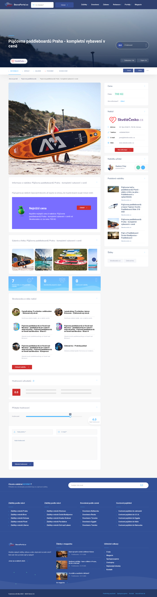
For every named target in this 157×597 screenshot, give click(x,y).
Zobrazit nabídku (22, 367)
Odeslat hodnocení (23, 464)
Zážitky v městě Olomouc (56, 511)
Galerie (37, 71)
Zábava (106, 5)
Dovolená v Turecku (90, 518)
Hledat (64, 5)
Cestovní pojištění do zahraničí (130, 511)
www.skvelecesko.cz (126, 143)
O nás (108, 552)
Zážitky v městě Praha (19, 511)
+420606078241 (124, 132)
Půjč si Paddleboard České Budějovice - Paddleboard (129, 235)
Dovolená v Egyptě (89, 522)
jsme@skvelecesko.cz (127, 137)
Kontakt (109, 569)
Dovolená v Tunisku (90, 525)
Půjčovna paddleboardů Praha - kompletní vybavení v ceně (131, 221)
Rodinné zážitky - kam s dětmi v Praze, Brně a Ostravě (83, 562)
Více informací (124, 150)
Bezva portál (13, 79)
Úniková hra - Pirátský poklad (75, 346)
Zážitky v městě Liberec (20, 525)
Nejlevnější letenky (113, 566)
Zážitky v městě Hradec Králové (59, 518)
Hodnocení (62, 71)
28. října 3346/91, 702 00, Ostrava (130, 127)
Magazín (138, 5)
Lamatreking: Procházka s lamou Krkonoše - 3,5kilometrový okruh (76, 312)
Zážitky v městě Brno (19, 514)
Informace (13, 71)
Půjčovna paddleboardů (28, 79)
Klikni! (123, 101)
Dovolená (95, 5)
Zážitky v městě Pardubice (57, 522)
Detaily (26, 71)
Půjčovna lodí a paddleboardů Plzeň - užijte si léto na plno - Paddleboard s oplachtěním (130, 192)
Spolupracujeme (112, 559)
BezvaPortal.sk (140, 593)
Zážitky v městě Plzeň (19, 522)
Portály (128, 5)
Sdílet (139, 70)
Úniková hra (130, 261)
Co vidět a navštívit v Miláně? (79, 573)
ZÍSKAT (84, 208)
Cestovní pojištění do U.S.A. (128, 514)
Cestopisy (110, 562)
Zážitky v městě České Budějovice (59, 514)
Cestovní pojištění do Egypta (129, 518)
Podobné (49, 71)
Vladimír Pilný (120, 166)
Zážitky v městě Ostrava (20, 518)
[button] (94, 260)
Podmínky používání (109, 593)
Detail (128, 70)
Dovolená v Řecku (89, 514)
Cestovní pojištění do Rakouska (130, 525)
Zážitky (84, 5)
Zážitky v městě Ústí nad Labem (59, 525)
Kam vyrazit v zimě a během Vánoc (81, 552)
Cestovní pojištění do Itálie (128, 522)
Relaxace (117, 5)
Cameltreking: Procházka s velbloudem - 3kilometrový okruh (37, 312)
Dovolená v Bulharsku (91, 511)
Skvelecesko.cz (126, 200)
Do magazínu (62, 583)
